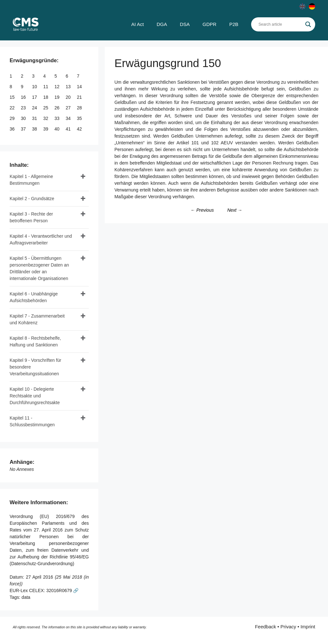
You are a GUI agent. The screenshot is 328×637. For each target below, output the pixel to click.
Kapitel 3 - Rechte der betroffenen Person (31, 217)
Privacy (288, 626)
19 (57, 97)
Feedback (265, 626)
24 (35, 107)
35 (80, 118)
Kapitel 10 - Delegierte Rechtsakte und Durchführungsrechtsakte (35, 395)
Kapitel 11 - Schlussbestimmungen (32, 421)
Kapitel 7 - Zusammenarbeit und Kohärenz (37, 319)
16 (24, 97)
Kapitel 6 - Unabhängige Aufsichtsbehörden (34, 297)
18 (46, 97)
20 (69, 97)
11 (46, 86)
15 (13, 97)
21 (80, 97)
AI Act (137, 24)
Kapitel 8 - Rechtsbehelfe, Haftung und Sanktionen (35, 341)
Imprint (307, 626)
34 (69, 118)
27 (69, 107)
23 (24, 107)
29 (13, 118)
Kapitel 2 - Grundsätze (32, 198)
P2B (233, 24)
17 (35, 97)
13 (69, 86)
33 (57, 118)
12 (57, 86)
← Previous (202, 210)
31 (35, 118)
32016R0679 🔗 (62, 590)
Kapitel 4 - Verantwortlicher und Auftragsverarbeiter (41, 239)
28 (80, 107)
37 (24, 129)
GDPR (209, 24)
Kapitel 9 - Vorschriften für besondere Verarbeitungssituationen (35, 367)
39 (46, 129)
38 (35, 129)
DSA (185, 24)
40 (57, 129)
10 (35, 86)
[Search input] (280, 24)
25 (46, 107)
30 (24, 118)
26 (57, 107)
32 (46, 118)
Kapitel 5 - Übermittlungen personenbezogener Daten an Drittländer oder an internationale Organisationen (39, 268)
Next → (234, 210)
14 (80, 86)
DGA (162, 24)
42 (80, 129)
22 (13, 107)
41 (69, 129)
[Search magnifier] (308, 24)
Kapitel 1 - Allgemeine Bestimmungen (31, 180)
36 (13, 129)
